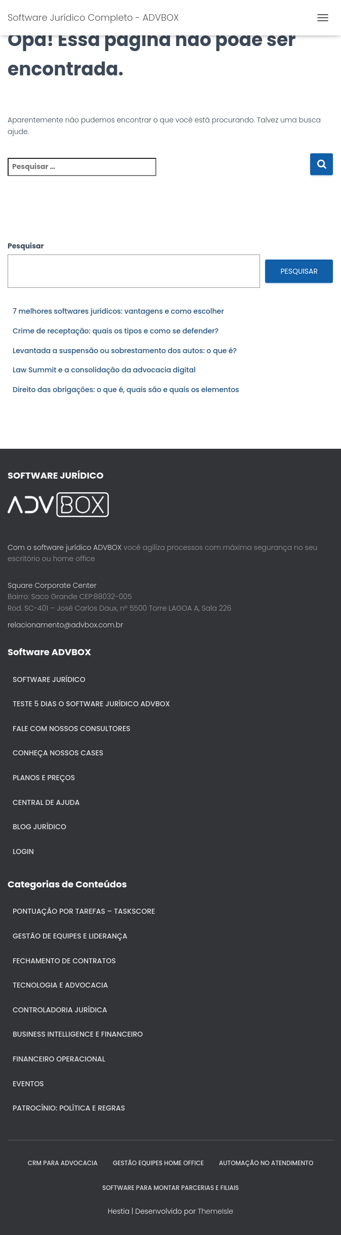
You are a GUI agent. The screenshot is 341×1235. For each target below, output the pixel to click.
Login (23, 851)
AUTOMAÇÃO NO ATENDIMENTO (266, 1163)
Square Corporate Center (52, 585)
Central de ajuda (46, 802)
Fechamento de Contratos (64, 961)
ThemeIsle (215, 1211)
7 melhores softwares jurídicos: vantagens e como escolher (118, 311)
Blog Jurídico (39, 827)
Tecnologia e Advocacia (60, 985)
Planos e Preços (44, 778)
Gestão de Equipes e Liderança (70, 936)
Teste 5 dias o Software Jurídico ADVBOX (91, 704)
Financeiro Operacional (59, 1059)
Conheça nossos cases (58, 753)
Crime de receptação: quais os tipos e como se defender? (116, 331)
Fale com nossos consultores (72, 728)
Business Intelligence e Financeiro (78, 1034)
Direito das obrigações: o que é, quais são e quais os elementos (126, 390)
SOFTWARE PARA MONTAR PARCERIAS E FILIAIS (170, 1187)
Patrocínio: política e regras (69, 1108)
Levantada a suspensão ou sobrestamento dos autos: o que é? (125, 351)
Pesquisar (26, 246)
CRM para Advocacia (63, 1163)
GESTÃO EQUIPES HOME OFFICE (158, 1163)
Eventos (28, 1084)
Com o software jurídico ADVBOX (64, 547)
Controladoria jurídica (60, 1010)
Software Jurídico (49, 679)
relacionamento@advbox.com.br (65, 625)
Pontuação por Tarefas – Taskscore (84, 911)
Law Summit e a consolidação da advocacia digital (104, 370)
